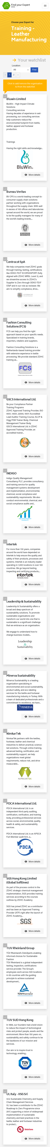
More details (32, 174)
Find (34, 70)
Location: (16, 66)
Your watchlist (32, 60)
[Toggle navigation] (45, 5)
